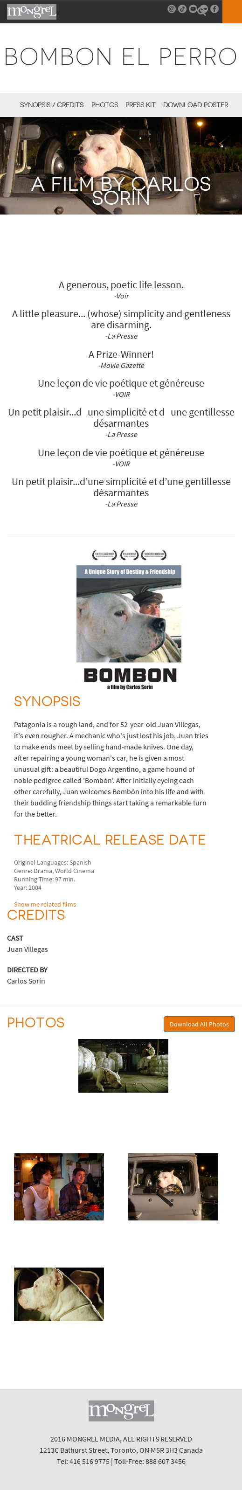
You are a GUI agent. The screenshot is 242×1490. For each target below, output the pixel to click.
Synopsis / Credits (51, 105)
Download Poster (195, 105)
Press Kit (140, 105)
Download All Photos (199, 1024)
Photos (104, 105)
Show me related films (45, 904)
